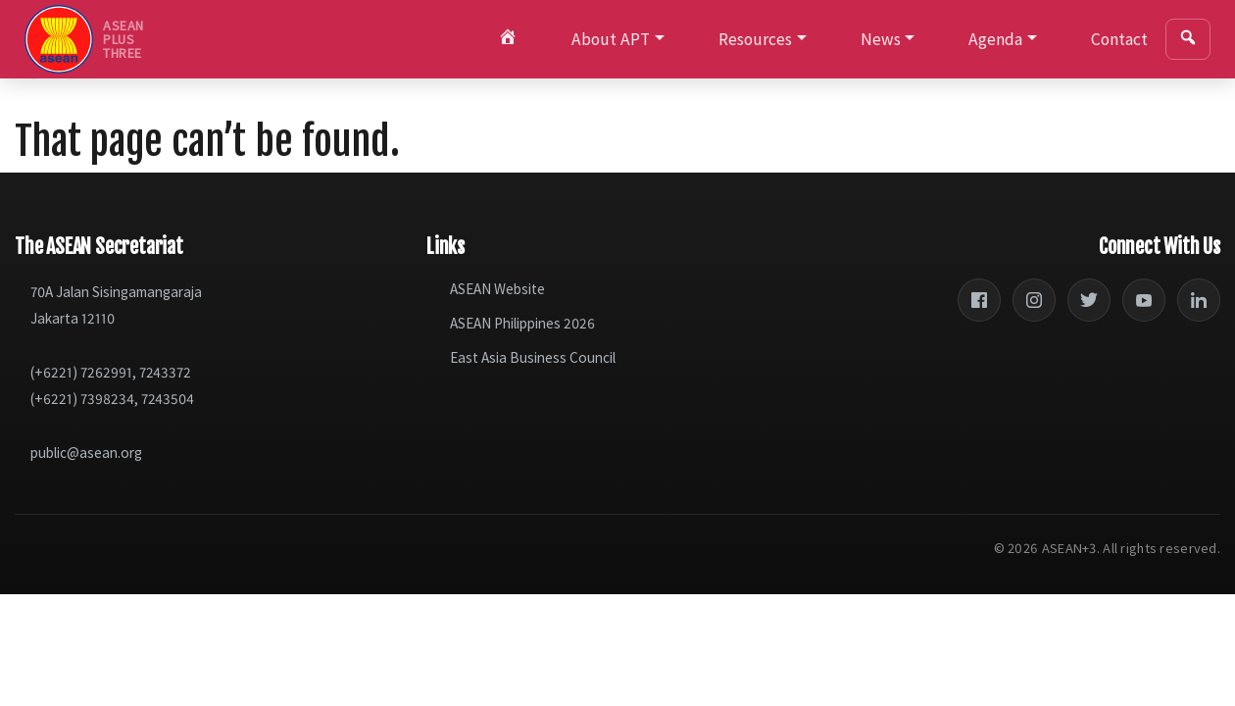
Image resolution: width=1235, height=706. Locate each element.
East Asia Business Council (533, 357)
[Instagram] (1034, 300)
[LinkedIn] (1198, 300)
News (881, 39)
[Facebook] (979, 300)
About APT (610, 39)
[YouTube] (1143, 300)
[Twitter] (1089, 300)
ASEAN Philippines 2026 (522, 323)
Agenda (995, 39)
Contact (1119, 39)
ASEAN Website (497, 288)
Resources (755, 39)
